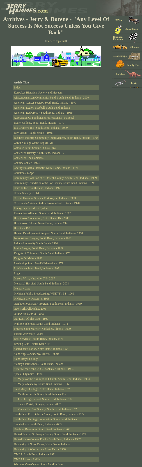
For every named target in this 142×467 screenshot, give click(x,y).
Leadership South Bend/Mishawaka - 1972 (38, 263)
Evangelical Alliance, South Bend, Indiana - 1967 (42, 213)
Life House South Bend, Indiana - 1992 (36, 268)
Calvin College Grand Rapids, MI (33, 142)
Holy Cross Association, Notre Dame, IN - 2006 (41, 218)
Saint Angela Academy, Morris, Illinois (36, 353)
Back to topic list (56, 41)
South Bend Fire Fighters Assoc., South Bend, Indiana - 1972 (49, 414)
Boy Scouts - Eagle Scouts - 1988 (33, 132)
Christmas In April (24, 172)
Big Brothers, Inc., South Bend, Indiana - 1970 (41, 127)
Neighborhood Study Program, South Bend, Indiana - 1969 (48, 303)
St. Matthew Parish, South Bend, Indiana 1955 (40, 394)
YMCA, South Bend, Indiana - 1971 (35, 454)
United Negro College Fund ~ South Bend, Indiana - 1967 (47, 439)
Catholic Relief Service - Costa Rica (35, 147)
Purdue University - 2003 (28, 333)
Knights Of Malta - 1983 (28, 258)
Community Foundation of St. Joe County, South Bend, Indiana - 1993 (54, 183)
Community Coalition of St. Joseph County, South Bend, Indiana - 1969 (55, 177)
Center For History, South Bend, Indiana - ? (39, 152)
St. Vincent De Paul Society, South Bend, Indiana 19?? (45, 409)
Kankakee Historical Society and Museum (38, 92)
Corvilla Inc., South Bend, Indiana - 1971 (37, 188)
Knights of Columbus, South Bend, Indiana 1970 (42, 253)
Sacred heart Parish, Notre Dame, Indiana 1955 (41, 348)
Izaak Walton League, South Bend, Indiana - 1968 (42, 238)
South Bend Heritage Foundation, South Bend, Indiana (45, 419)
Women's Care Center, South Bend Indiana (38, 464)
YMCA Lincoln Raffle (27, 459)
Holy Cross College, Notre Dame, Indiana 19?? (41, 223)
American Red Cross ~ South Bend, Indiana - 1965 (43, 112)
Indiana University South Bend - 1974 (36, 243)
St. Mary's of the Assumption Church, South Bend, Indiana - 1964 (52, 378)
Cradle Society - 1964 (26, 193)
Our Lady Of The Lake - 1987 (31, 318)
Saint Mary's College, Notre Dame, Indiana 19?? (42, 389)
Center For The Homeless (28, 157)
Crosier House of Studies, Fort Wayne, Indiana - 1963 (45, 198)
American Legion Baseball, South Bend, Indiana (42, 107)
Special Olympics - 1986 (28, 373)
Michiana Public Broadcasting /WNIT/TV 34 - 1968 (44, 293)
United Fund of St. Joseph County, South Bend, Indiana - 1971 (50, 434)
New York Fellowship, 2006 (30, 308)
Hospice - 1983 (22, 228)
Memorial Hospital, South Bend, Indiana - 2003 (41, 283)
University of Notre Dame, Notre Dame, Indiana (42, 444)
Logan (17, 273)
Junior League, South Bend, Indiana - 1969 (38, 248)
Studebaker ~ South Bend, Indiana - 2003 (37, 424)
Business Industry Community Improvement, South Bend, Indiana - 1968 (56, 137)
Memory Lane (22, 288)
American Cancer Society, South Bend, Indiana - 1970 (45, 102)
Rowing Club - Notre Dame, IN (32, 343)
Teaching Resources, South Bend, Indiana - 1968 (42, 429)
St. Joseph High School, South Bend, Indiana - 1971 (44, 399)
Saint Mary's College (26, 358)
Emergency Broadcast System (31, 208)
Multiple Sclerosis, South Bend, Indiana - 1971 (41, 323)
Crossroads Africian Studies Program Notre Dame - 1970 (47, 203)
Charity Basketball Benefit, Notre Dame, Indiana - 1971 (46, 167)
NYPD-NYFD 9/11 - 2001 (29, 313)
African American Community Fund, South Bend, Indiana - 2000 (51, 97)
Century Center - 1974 (27, 162)
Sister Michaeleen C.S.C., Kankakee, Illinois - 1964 (44, 368)
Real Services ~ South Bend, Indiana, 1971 (38, 338)
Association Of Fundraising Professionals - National (44, 117)
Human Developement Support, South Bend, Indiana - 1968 (48, 233)
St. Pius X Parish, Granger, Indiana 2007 (37, 404)
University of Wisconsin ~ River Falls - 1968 (40, 449)
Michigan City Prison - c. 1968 (31, 298)
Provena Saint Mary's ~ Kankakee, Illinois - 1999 (42, 328)
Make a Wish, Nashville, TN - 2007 (34, 278)
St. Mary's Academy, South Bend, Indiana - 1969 (42, 384)
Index (17, 87)
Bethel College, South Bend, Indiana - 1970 (39, 122)
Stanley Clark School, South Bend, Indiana (38, 363)
